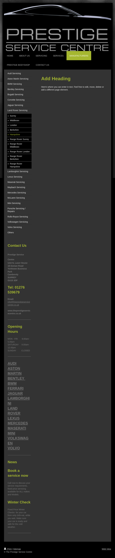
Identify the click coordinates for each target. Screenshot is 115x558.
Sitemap (17, 549)
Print (8, 549)
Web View (106, 549)
